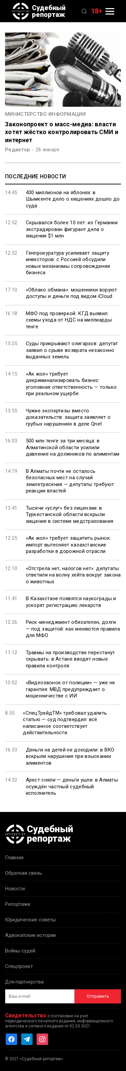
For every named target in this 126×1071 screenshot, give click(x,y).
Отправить (98, 996)
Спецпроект (19, 966)
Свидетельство (25, 1015)
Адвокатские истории (30, 935)
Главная (14, 858)
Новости (15, 889)
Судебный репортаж (39, 11)
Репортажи (17, 904)
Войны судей (20, 951)
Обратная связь (23, 873)
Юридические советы (30, 920)
